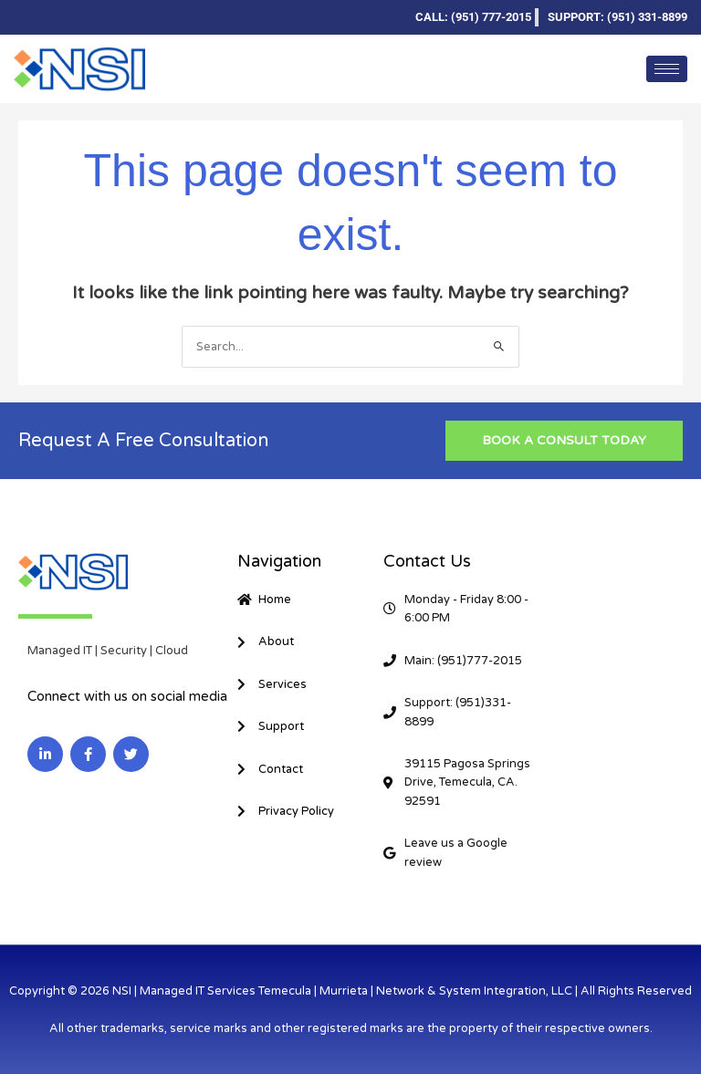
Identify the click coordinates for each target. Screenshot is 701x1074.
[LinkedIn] (27, 17)
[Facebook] (57, 17)
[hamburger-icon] (666, 69)
